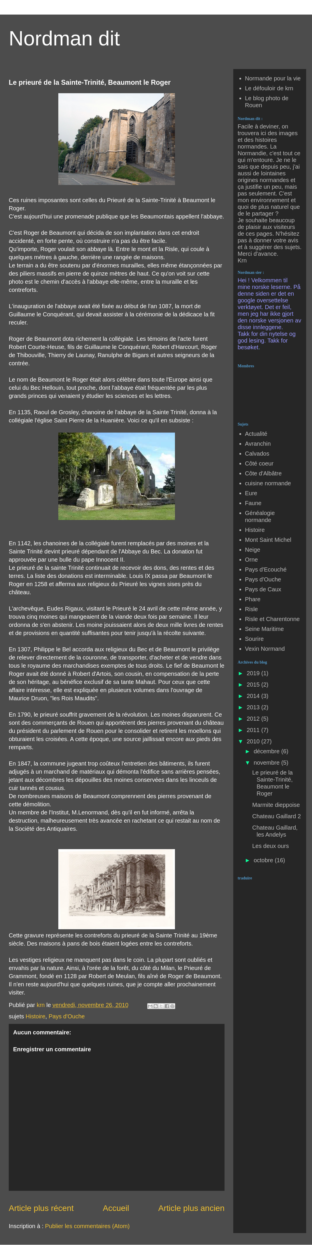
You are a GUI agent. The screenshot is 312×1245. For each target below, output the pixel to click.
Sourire (254, 639)
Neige (252, 549)
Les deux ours (270, 846)
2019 (254, 673)
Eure (251, 493)
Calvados (257, 453)
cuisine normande (268, 483)
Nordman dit (64, 38)
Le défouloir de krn (269, 88)
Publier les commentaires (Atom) (87, 1226)
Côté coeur (259, 463)
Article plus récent (41, 1208)
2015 (254, 684)
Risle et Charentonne (272, 619)
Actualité (256, 434)
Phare (252, 599)
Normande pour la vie (273, 78)
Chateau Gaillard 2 (276, 816)
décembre (267, 751)
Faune (253, 503)
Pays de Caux (263, 589)
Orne (251, 559)
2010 (254, 741)
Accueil (116, 1208)
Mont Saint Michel (268, 540)
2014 (254, 696)
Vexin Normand (265, 649)
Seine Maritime (264, 629)
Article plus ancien (191, 1208)
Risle (251, 609)
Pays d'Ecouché (266, 569)
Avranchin (258, 443)
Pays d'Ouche (67, 1016)
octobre (264, 860)
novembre (267, 762)
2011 (254, 730)
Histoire (35, 1016)
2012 (254, 718)
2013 (254, 707)
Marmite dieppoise (276, 805)
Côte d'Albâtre (263, 473)
